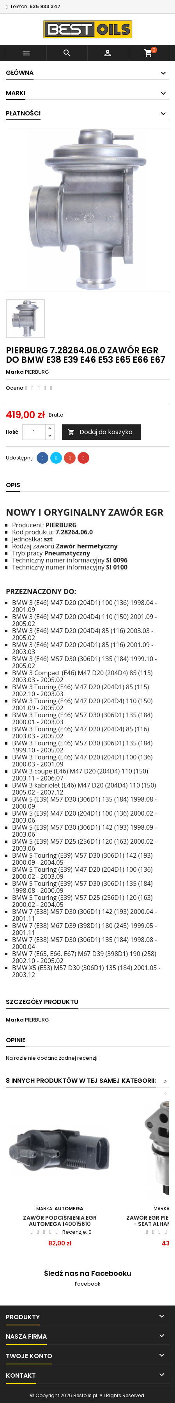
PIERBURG (37, 372)
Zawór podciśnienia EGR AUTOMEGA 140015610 (60, 1221)
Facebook (88, 1284)
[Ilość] (34, 432)
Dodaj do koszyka (100, 431)
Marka (15, 372)
